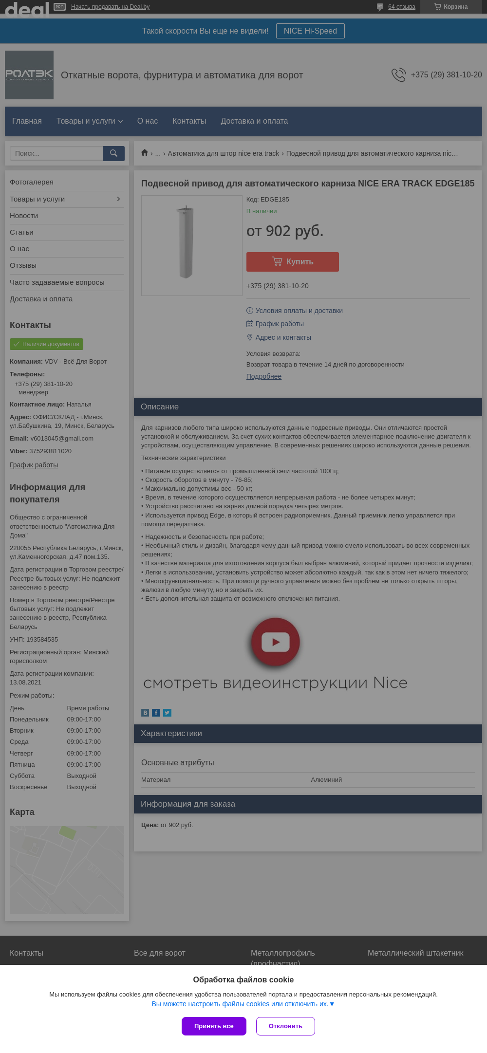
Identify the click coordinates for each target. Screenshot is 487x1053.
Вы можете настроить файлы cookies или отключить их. (239, 1004)
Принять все (214, 1026)
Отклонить (285, 1026)
